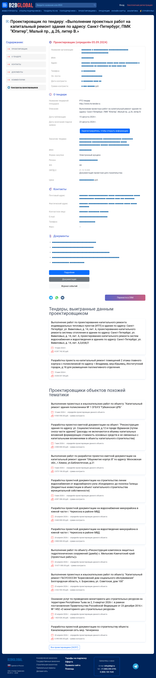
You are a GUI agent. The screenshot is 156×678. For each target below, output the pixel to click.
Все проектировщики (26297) (64, 647)
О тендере (16, 57)
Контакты (16, 64)
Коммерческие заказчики (46, 658)
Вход (121, 5)
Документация (69, 279)
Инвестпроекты (9, 11)
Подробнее (69, 272)
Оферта (69, 661)
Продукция (104, 11)
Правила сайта (72, 665)
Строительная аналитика (46, 665)
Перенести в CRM (125, 297)
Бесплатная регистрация (139, 5)
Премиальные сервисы (46, 668)
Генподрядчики (67, 11)
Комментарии (18, 80)
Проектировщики (86, 11)
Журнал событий (69, 286)
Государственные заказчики (48, 661)
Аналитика (132, 11)
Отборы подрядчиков (30, 11)
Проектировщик (19, 49)
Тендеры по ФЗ (51, 11)
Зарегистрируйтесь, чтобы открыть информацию (104, 131)
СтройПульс (148, 11)
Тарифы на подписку (76, 658)
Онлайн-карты (118, 11)
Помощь (69, 669)
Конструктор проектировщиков (24, 87)
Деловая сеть (42, 671)
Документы (17, 72)
